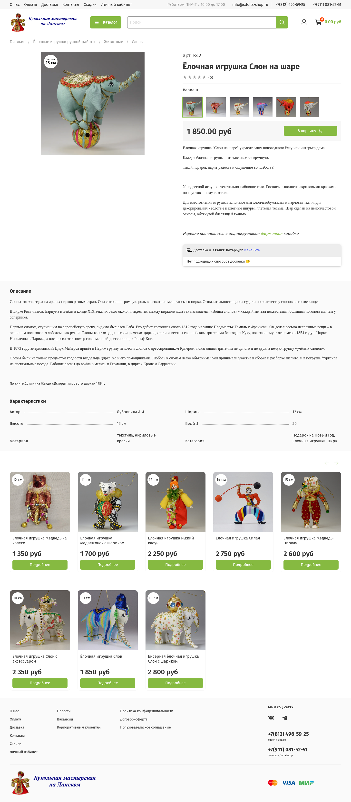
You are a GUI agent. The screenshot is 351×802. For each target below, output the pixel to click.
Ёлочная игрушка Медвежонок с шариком (102, 540)
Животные (113, 41)
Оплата (30, 4)
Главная (17, 41)
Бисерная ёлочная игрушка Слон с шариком (173, 659)
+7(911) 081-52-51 (327, 4)
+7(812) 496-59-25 (290, 4)
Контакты (70, 4)
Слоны (138, 41)
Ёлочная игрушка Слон (101, 656)
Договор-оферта (133, 719)
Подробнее (40, 564)
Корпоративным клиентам (79, 727)
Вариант (190, 90)
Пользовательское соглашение (145, 727)
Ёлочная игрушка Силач (238, 538)
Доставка (49, 4)
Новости (64, 711)
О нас (15, 4)
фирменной (272, 233)
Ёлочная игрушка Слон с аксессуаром (34, 659)
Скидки (90, 4)
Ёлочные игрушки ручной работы (64, 41)
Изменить (252, 250)
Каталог (105, 22)
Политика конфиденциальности (146, 711)
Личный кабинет (116, 4)
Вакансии (65, 719)
